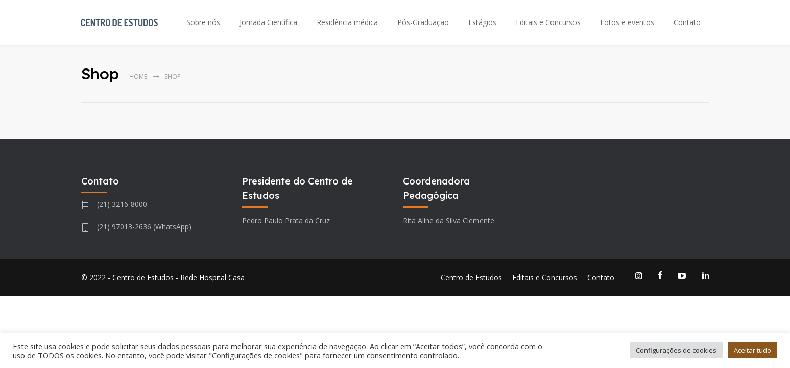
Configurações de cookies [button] (676, 350)
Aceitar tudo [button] (752, 350)
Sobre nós (203, 22)
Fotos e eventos (627, 22)
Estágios (482, 22)
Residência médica (347, 22)
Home (138, 76)
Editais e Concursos (548, 22)
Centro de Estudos (471, 277)
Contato (687, 22)
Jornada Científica (268, 22)
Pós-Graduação (423, 22)
